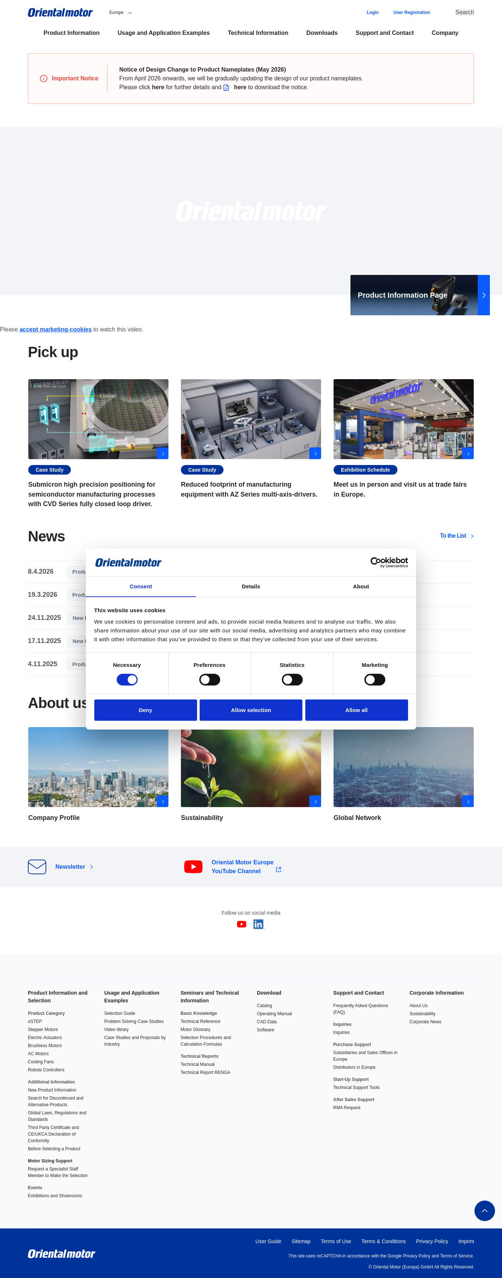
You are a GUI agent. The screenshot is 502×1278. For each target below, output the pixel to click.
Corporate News (425, 1020)
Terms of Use (336, 1240)
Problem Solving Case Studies (134, 1020)
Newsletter (70, 866)
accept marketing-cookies (55, 328)
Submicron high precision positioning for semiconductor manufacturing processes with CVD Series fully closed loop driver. (98, 443)
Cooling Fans (41, 1060)
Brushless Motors (45, 1044)
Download (269, 991)
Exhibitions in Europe (403, 443)
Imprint (466, 1240)
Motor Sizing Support (50, 1159)
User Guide (268, 1240)
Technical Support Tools (356, 1086)
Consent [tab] (141, 586)
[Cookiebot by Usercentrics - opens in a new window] (376, 562)
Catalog (264, 1004)
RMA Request (346, 1106)
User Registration (411, 12)
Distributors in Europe (354, 1065)
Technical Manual (198, 1062)
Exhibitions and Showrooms (55, 1194)
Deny (145, 710)
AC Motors (38, 1052)
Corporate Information (437, 991)
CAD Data (267, 1020)
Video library (116, 1028)
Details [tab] (251, 586)
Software (265, 1028)
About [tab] (361, 586)
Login (373, 12)
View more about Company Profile (98, 774)
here (158, 86)
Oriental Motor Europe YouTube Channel (243, 866)
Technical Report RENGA (205, 1071)
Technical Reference (201, 1020)
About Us (419, 1004)
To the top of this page (484, 1209)
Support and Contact (358, 991)
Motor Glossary (195, 1028)
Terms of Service (456, 1254)
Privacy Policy (432, 1240)
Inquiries (341, 1031)
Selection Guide (119, 1011)
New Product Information (52, 1088)
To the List (453, 535)
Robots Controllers (46, 1068)
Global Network (403, 774)
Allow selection (251, 710)
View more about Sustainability (251, 774)
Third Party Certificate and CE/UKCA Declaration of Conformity (53, 1132)
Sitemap (301, 1240)
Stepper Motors (43, 1028)
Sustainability (423, 1012)
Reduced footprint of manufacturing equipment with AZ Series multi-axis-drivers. (251, 443)
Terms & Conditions (383, 1240)
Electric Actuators (45, 1036)
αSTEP (35, 1020)
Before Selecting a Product (54, 1147)
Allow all (356, 710)
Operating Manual (274, 1012)
